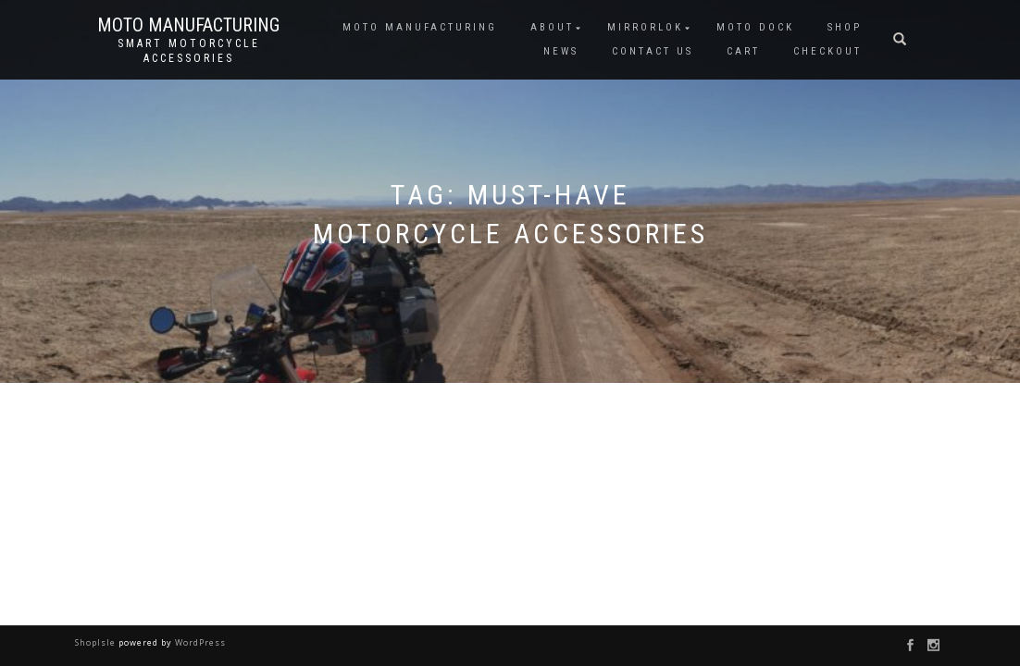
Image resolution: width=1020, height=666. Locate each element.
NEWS (560, 51)
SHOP (844, 27)
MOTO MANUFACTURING (419, 27)
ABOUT (552, 27)
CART (743, 51)
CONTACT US (652, 51)
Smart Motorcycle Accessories (189, 51)
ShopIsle (96, 642)
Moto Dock (755, 27)
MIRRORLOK (645, 27)
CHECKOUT (827, 51)
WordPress (199, 642)
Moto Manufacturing (188, 25)
